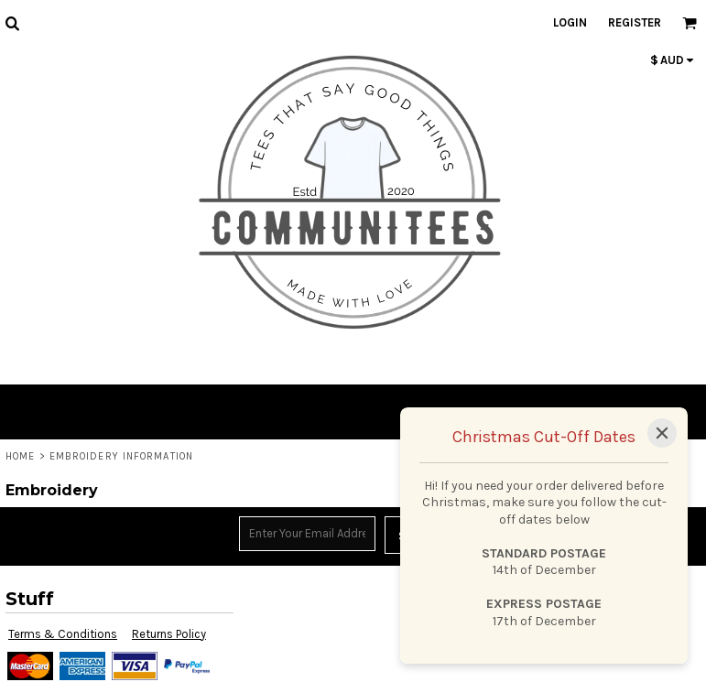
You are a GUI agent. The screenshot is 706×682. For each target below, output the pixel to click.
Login (570, 22)
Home (20, 456)
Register (634, 22)
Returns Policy (169, 634)
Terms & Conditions (62, 634)
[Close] (662, 433)
